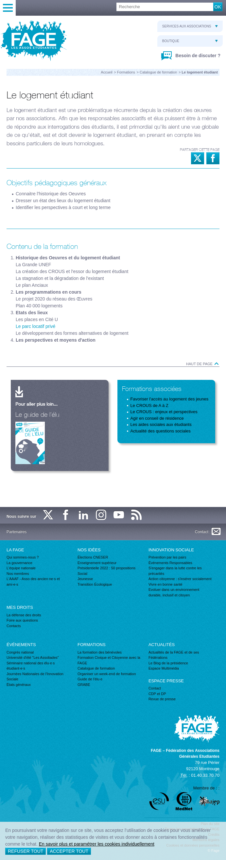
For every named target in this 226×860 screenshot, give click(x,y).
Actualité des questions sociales (160, 431)
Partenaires (16, 531)
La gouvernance (19, 563)
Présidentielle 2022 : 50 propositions (106, 568)
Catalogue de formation (158, 72)
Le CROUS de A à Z (149, 405)
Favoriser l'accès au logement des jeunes (169, 399)
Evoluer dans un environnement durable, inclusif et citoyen (173, 592)
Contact (154, 688)
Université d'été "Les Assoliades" (33, 657)
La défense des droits (24, 615)
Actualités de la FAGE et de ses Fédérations (173, 655)
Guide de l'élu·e (90, 679)
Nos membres (18, 574)
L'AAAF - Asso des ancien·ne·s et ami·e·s (33, 581)
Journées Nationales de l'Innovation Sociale (35, 676)
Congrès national (20, 652)
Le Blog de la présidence (168, 663)
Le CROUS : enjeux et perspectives (164, 411)
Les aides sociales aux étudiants (161, 424)
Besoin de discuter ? (197, 55)
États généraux (19, 685)
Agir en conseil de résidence (157, 418)
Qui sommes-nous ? (23, 557)
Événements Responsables (170, 563)
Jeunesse (85, 579)
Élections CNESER (93, 557)
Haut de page (202, 364)
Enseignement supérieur (97, 563)
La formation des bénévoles (100, 652)
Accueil (106, 72)
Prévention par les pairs (167, 557)
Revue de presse (162, 699)
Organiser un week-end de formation (107, 674)
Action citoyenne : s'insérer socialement (180, 579)
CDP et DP (157, 694)
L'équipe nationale (21, 568)
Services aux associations (190, 26)
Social (82, 574)
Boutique (190, 41)
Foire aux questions (22, 620)
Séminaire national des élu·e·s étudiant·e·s (31, 666)
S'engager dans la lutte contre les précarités (175, 571)
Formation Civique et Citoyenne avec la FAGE (109, 660)
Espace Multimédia (163, 668)
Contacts (14, 626)
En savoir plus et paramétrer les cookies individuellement (96, 844)
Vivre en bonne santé (165, 584)
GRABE (84, 685)
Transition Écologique (95, 584)
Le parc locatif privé (35, 326)
